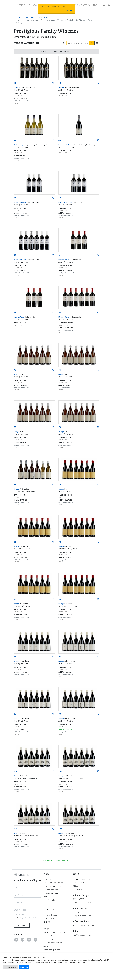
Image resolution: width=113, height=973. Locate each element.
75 (15, 427)
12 (59, 83)
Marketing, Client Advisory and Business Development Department (68, 932)
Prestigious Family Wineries (36, 17)
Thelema (17, 87)
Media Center (48, 897)
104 (60, 829)
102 (60, 771)
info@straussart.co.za (82, 903)
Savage (16, 374)
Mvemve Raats (63, 260)
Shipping (76, 886)
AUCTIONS (21, 5)
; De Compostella (75, 260)
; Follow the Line (24, 661)
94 (59, 599)
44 (59, 140)
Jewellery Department (51, 946)
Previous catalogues (51, 893)
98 (15, 714)
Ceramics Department (51, 950)
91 (15, 542)
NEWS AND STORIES (81, 5)
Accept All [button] (24, 967)
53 (15, 255)
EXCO (45, 925)
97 (59, 656)
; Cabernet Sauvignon (27, 87)
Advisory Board (49, 918)
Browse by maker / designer (54, 886)
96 (15, 656)
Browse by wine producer (53, 883)
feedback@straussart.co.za (84, 925)
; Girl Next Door (24, 776)
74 (59, 370)
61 (59, 255)
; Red (65, 489)
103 (15, 829)
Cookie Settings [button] (10, 967)
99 (59, 714)
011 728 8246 (78, 899)
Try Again (69, 10)
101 (15, 771)
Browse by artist (49, 879)
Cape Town (78, 908)
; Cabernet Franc (33, 202)
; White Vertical (24, 489)
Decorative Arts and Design (53, 943)
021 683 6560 (78, 912)
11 (15, 83)
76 (59, 427)
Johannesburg (80, 895)
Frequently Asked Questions (84, 879)
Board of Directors (50, 915)
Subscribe (22, 925)
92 (59, 542)
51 (15, 198)
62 (15, 312)
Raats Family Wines (20, 145)
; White (21, 374)
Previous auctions (50, 890)
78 (15, 484)
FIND (95, 5)
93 (15, 599)
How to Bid (77, 890)
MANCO (46, 929)
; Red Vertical (23, 546)
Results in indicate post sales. (56, 860)
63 (59, 312)
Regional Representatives (53, 936)
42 (15, 140)
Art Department (49, 939)
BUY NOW (33, 5)
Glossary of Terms (80, 883)
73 (15, 370)
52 (59, 198)
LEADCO (46, 922)
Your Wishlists (49, 900)
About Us (47, 904)
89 (59, 484)
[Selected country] (16, 917)
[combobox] (27, 887)
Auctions (17, 17)
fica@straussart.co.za (82, 935)
